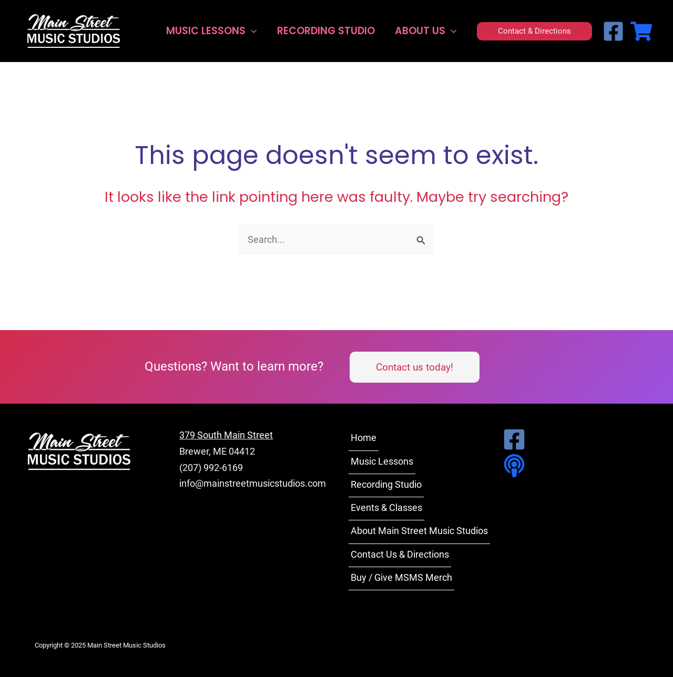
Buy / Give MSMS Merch (401, 577)
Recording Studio (326, 31)
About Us (425, 31)
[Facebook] (613, 31)
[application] (251, 31)
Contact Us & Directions (400, 554)
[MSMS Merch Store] (641, 31)
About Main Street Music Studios (419, 530)
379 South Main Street (226, 434)
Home (363, 437)
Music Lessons (211, 31)
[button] (534, 31)
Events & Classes (386, 507)
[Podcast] (511, 465)
